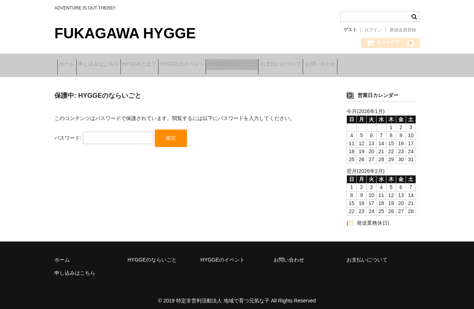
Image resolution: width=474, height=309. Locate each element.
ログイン (373, 29)
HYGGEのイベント (219, 64)
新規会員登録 (403, 29)
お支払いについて (340, 64)
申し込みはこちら (112, 64)
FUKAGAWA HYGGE (125, 33)
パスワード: (103, 133)
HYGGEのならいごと (280, 64)
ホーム (69, 64)
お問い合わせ (391, 64)
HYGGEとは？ (165, 64)
